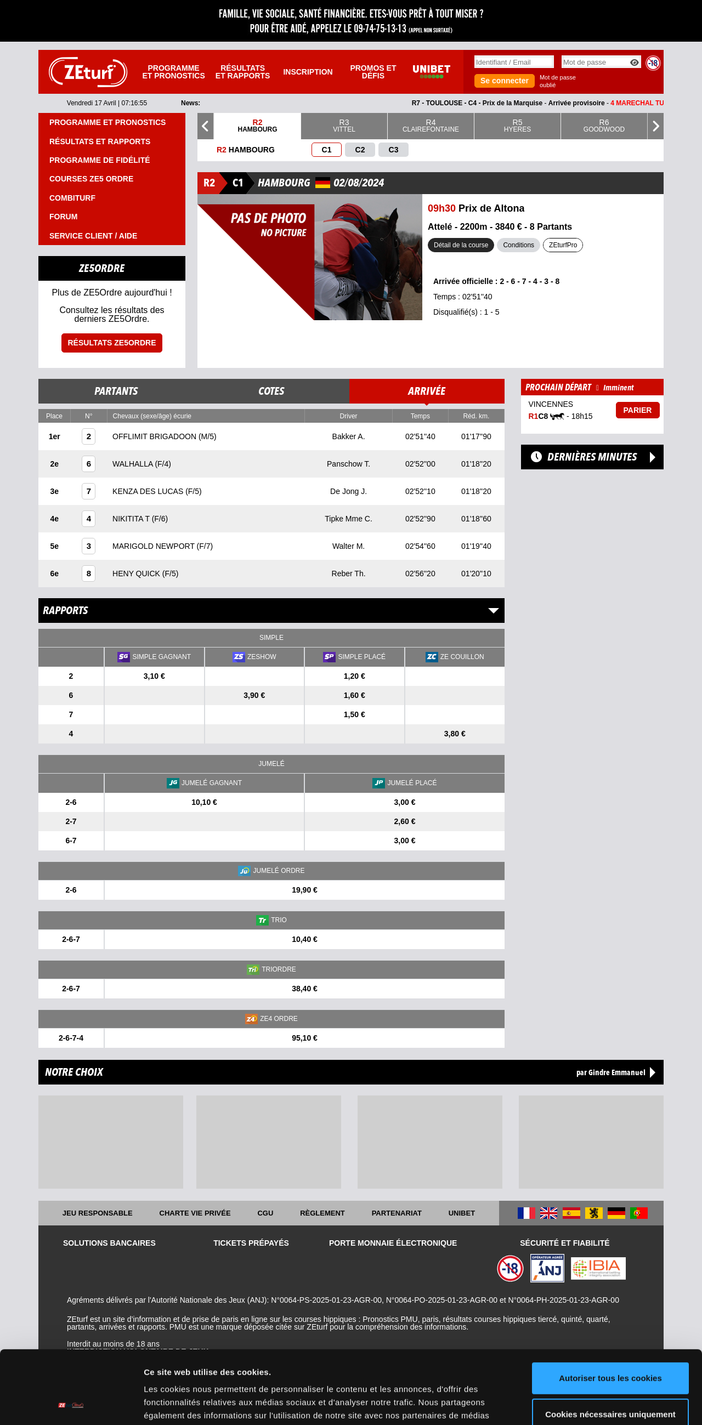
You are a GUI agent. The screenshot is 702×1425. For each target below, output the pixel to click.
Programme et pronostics (173, 72)
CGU (265, 1213)
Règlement (322, 1213)
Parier (638, 410)
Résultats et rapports (243, 72)
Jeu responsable (98, 1213)
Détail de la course (461, 245)
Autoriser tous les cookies (610, 1309)
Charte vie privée (195, 1213)
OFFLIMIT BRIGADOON (155, 436)
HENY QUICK (137, 573)
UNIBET (462, 1213)
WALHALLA (133, 463)
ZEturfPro (563, 245)
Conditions (518, 245)
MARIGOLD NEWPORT (154, 546)
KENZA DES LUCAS (148, 491)
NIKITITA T (132, 518)
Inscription (307, 71)
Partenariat (397, 1213)
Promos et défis (373, 72)
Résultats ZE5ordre (111, 342)
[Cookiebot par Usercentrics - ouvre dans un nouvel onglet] (71, 1403)
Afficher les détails (181, 1403)
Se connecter (504, 80)
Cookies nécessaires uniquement (610, 1345)
